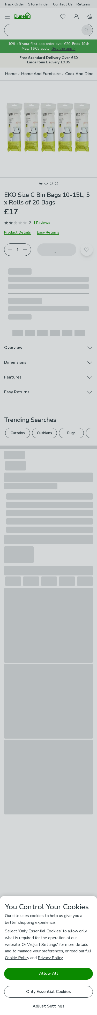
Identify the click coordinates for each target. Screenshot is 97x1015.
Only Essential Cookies (48, 991)
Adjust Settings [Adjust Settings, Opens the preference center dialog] (48, 1006)
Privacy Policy (50, 958)
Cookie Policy (17, 958)
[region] (48, 955)
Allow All (48, 973)
